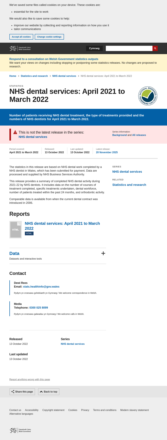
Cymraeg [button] (94, 48)
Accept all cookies (21, 37)
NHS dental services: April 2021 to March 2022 (15, 229)
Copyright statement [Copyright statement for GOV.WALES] (53, 410)
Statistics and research (34, 76)
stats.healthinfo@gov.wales (41, 286)
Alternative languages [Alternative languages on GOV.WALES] (21, 413)
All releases (139, 135)
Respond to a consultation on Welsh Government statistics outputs (53, 59)
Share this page (24, 391)
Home (12, 76)
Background (119, 135)
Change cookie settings (49, 37)
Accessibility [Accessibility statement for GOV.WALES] (31, 410)
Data (14, 253)
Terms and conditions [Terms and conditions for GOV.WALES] (104, 410)
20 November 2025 (107, 152)
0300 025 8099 (38, 307)
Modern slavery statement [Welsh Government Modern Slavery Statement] (134, 410)
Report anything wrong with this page (29, 379)
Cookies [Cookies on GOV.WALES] (72, 410)
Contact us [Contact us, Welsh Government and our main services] (15, 410)
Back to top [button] (50, 391)
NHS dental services (64, 76)
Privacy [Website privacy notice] (85, 410)
